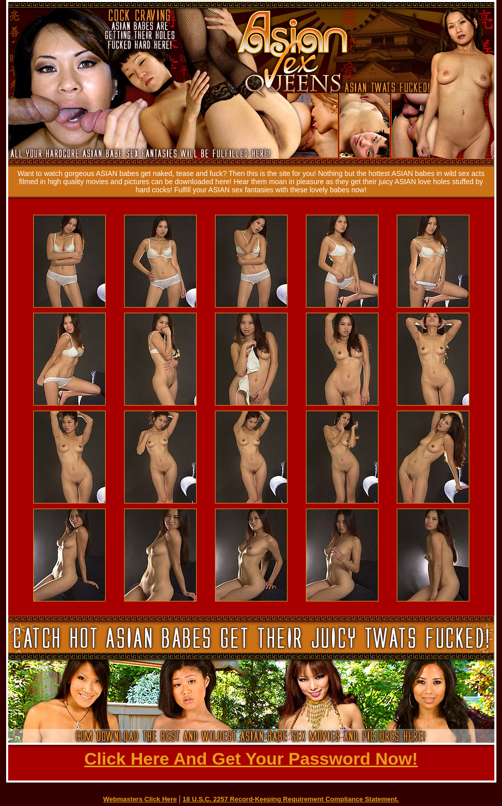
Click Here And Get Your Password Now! (251, 758)
